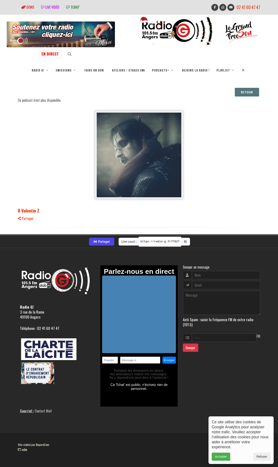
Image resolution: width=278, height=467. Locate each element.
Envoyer (190, 347)
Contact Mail (43, 411)
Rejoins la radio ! (196, 70)
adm (22, 449)
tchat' (73, 7)
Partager (26, 218)
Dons (27, 7)
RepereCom (42, 444)
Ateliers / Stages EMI (128, 70)
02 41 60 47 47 (248, 7)
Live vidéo (50, 7)
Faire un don (94, 70)
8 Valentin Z (28, 210)
